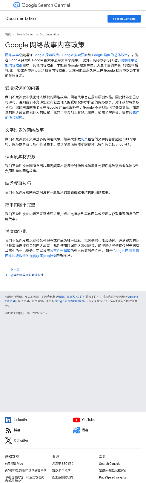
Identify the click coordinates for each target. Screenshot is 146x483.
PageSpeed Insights (112, 477)
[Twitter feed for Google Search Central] (39, 440)
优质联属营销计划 (43, 256)
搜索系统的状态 (62, 477)
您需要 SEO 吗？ (63, 463)
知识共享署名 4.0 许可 (72, 296)
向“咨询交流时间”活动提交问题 (25, 470)
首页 (8, 34)
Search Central (46, 5)
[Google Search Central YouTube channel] (107, 419)
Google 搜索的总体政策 (110, 55)
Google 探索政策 (46, 55)
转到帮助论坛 (14, 463)
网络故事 (12, 55)
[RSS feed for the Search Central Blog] (39, 430)
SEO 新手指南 (61, 470)
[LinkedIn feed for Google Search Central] (39, 419)
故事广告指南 (60, 251)
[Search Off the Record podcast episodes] (107, 430)
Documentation (20, 18)
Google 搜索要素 (75, 55)
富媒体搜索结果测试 (112, 470)
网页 (84, 139)
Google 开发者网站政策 (69, 301)
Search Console (124, 19)
